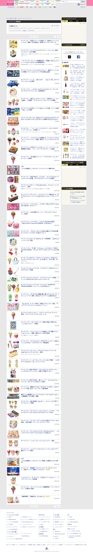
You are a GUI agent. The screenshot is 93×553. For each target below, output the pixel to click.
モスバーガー (23, 28)
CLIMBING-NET (43, 531)
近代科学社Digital (44, 536)
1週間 (77, 21)
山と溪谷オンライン (44, 529)
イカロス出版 (56, 515)
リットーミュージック (45, 517)
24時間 (70, 21)
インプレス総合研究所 (13, 522)
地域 (50, 7)
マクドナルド (16, 28)
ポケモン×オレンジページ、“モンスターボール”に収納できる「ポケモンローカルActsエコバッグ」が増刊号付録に (77, 139)
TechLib (56, 538)
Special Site (69, 45)
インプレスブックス (26, 533)
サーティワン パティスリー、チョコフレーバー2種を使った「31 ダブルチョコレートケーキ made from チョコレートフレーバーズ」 (40, 196)
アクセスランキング (71, 18)
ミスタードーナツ (45, 28)
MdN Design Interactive (60, 534)
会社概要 (60, 544)
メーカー (45, 7)
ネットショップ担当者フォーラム (29, 519)
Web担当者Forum (12, 519)
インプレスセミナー (26, 524)
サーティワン (31, 30)
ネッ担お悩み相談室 (12, 529)
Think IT (10, 517)
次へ (58, 36)
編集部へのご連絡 (41, 544)
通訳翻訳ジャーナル (59, 522)
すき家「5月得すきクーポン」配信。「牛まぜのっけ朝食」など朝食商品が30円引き (77, 66)
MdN (54, 529)
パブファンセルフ (73, 526)
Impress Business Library (27, 522)
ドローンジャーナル (12, 526)
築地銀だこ (25, 30)
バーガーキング (37, 28)
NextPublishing (25, 536)
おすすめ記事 (69, 188)
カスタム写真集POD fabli (75, 533)
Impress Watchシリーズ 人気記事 (74, 162)
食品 (31, 7)
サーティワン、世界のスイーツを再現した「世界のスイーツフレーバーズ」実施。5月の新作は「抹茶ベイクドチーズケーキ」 (77, 152)
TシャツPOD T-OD (44, 522)
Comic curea (72, 519)
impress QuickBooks (73, 522)
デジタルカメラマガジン (13, 534)
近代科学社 (41, 534)
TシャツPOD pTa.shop (74, 531)
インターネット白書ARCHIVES (15, 538)
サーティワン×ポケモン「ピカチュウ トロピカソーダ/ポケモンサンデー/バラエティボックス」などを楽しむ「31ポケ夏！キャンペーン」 (39, 259)
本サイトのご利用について (12, 544)
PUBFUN (70, 524)
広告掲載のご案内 (32, 544)
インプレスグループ (68, 544)
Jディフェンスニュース (60, 519)
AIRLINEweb (57, 517)
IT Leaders (10, 524)
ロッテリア (30, 28)
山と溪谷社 (41, 526)
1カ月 (83, 21)
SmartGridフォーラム (27, 517)
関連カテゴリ (14, 26)
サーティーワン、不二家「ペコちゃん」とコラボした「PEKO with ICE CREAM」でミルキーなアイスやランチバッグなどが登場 (40, 250)
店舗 (27, 7)
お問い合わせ (23, 544)
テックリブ (55, 536)
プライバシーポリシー (52, 544)
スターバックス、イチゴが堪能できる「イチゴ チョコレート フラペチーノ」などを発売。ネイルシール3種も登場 (77, 133)
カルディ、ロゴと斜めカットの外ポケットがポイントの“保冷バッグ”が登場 (77, 78)
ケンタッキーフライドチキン (15, 30)
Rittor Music (41, 515)
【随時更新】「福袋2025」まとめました (35, 496)
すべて (11, 28)
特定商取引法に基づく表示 (81, 544)
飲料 (35, 7)
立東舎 (41, 524)
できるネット (11, 536)
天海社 (70, 517)
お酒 (40, 7)
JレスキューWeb (58, 524)
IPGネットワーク (71, 529)
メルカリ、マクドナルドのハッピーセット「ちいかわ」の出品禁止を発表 (77, 124)
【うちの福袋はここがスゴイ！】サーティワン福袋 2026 (38, 168)
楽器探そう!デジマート (45, 519)
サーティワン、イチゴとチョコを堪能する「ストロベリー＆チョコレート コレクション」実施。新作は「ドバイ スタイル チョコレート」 (40, 139)
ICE (68, 515)
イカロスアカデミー (59, 526)
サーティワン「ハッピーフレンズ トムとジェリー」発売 (37, 440)
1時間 (64, 21)
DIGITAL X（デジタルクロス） (29, 526)
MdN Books (57, 531)
